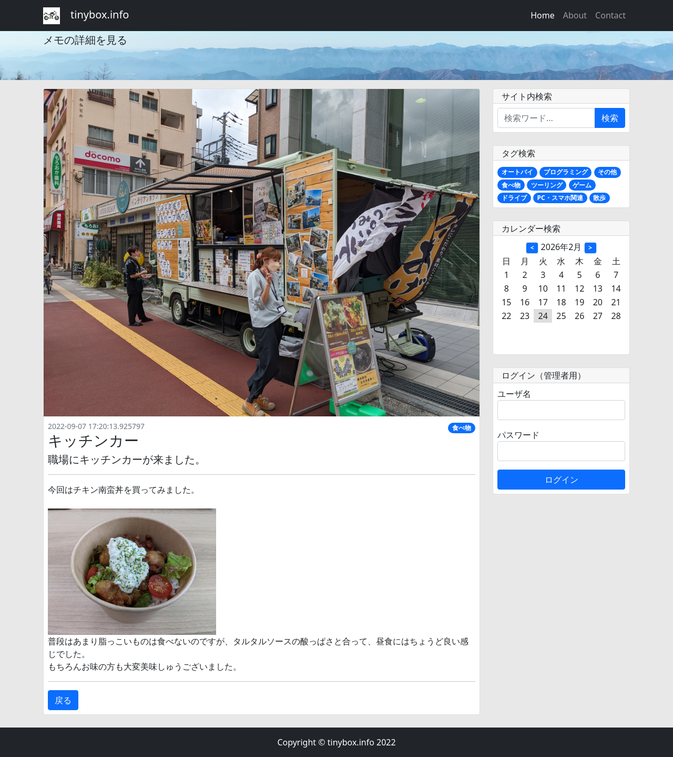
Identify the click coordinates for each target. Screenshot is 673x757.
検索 (609, 118)
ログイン (561, 479)
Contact (610, 15)
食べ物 (461, 427)
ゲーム (582, 185)
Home (543, 15)
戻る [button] (63, 700)
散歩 (599, 197)
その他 (607, 171)
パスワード (518, 435)
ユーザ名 (514, 394)
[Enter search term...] (546, 118)
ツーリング (547, 185)
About (575, 15)
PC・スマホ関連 (560, 197)
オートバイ (517, 171)
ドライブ (514, 197)
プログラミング (566, 171)
